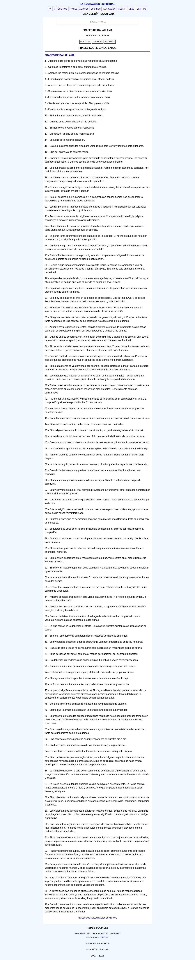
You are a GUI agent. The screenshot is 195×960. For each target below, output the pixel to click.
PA (50, 9)
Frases (73, 9)
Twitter (91, 934)
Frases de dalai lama (60, 55)
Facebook (103, 934)
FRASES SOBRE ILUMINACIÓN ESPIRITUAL (97, 918)
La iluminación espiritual (97, 4)
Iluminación (109, 9)
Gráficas (141, 9)
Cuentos (62, 9)
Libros (105, 944)
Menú (131, 9)
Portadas (85, 42)
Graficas (98, 42)
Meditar (122, 9)
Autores (84, 9)
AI (54, 9)
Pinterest (115, 934)
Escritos (96, 9)
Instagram (91, 937)
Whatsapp (79, 934)
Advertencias (93, 944)
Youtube (104, 937)
